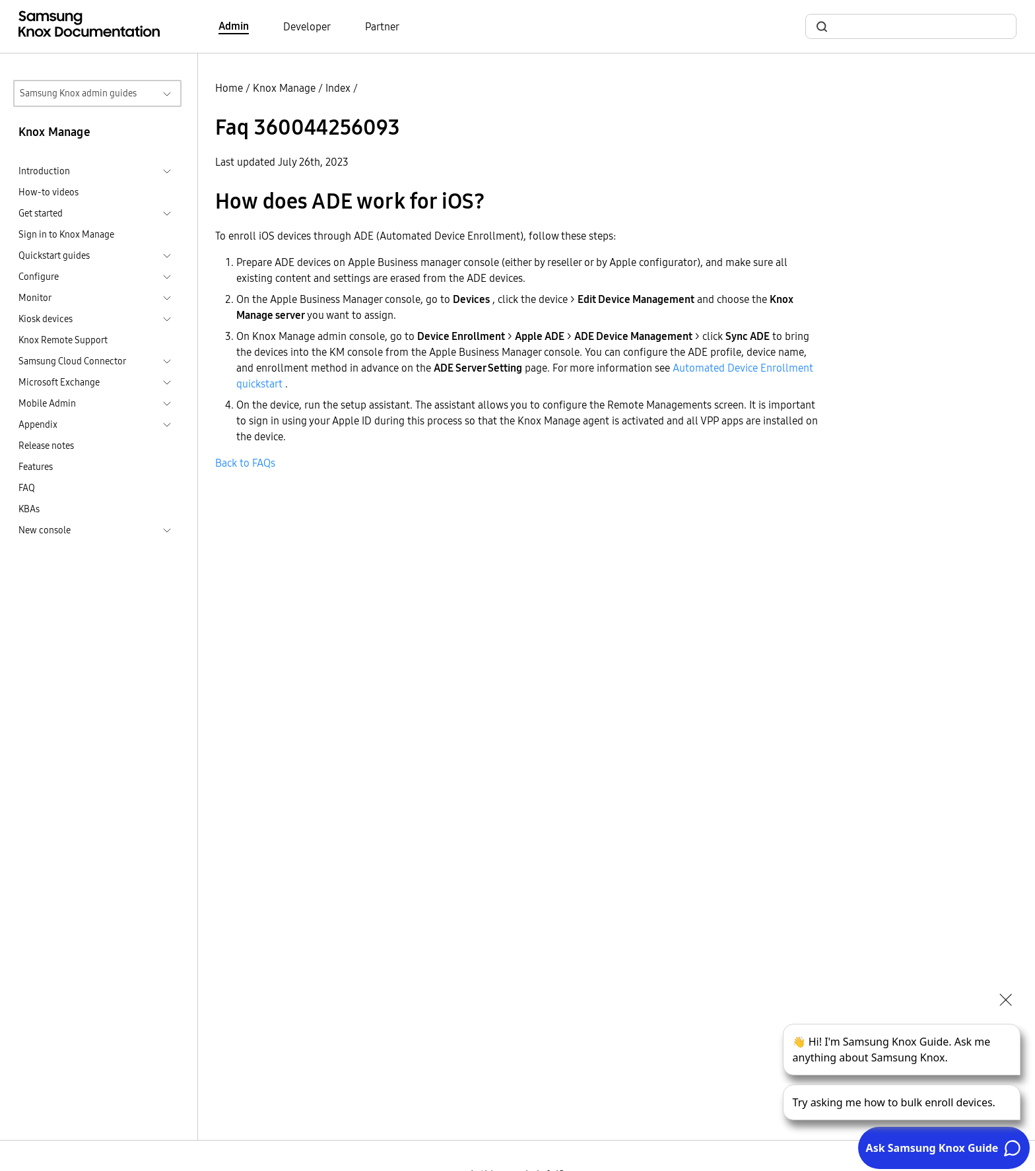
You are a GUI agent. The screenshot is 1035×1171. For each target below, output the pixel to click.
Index (338, 88)
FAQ (26, 487)
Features (35, 466)
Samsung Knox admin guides (78, 93)
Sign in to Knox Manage (66, 234)
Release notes (46, 445)
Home (229, 88)
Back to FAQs (245, 462)
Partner (382, 26)
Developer (307, 26)
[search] (919, 27)
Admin (233, 25)
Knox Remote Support (63, 340)
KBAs (29, 509)
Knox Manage (284, 88)
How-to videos (48, 192)
